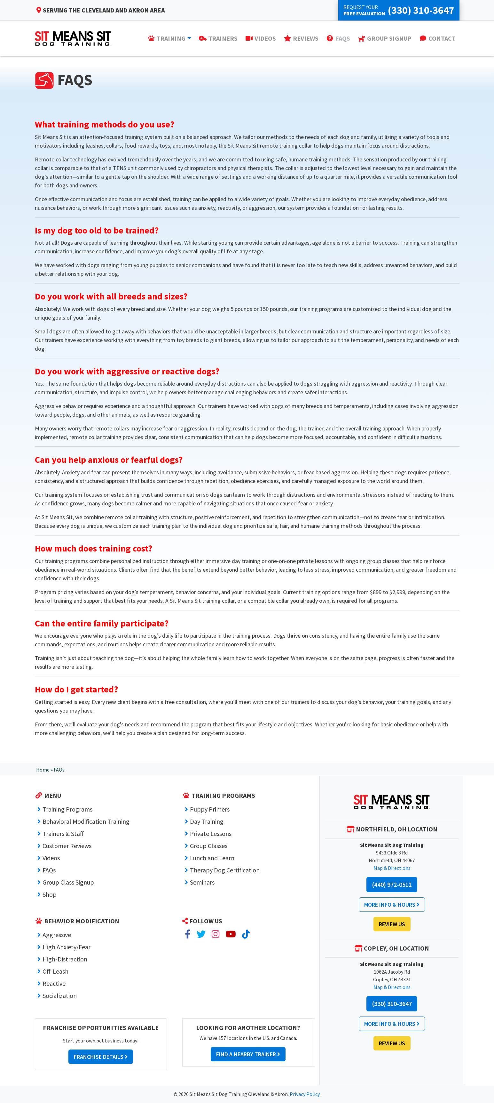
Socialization (60, 996)
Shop (50, 894)
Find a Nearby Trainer (248, 1054)
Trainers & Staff (63, 833)
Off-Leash (55, 971)
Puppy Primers (210, 809)
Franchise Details (101, 1056)
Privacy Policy (304, 1094)
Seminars (202, 882)
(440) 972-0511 (392, 884)
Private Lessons (210, 833)
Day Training (206, 821)
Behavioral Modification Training (86, 821)
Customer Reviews (67, 846)
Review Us (392, 924)
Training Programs (67, 809)
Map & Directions (392, 868)
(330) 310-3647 (392, 1004)
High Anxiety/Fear (66, 947)
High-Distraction (65, 959)
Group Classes (208, 846)
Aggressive (57, 935)
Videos (51, 858)
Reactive (54, 983)
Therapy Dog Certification (225, 870)
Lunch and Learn (212, 858)
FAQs (49, 870)
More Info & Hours (392, 904)
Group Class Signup (68, 882)
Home (43, 769)
